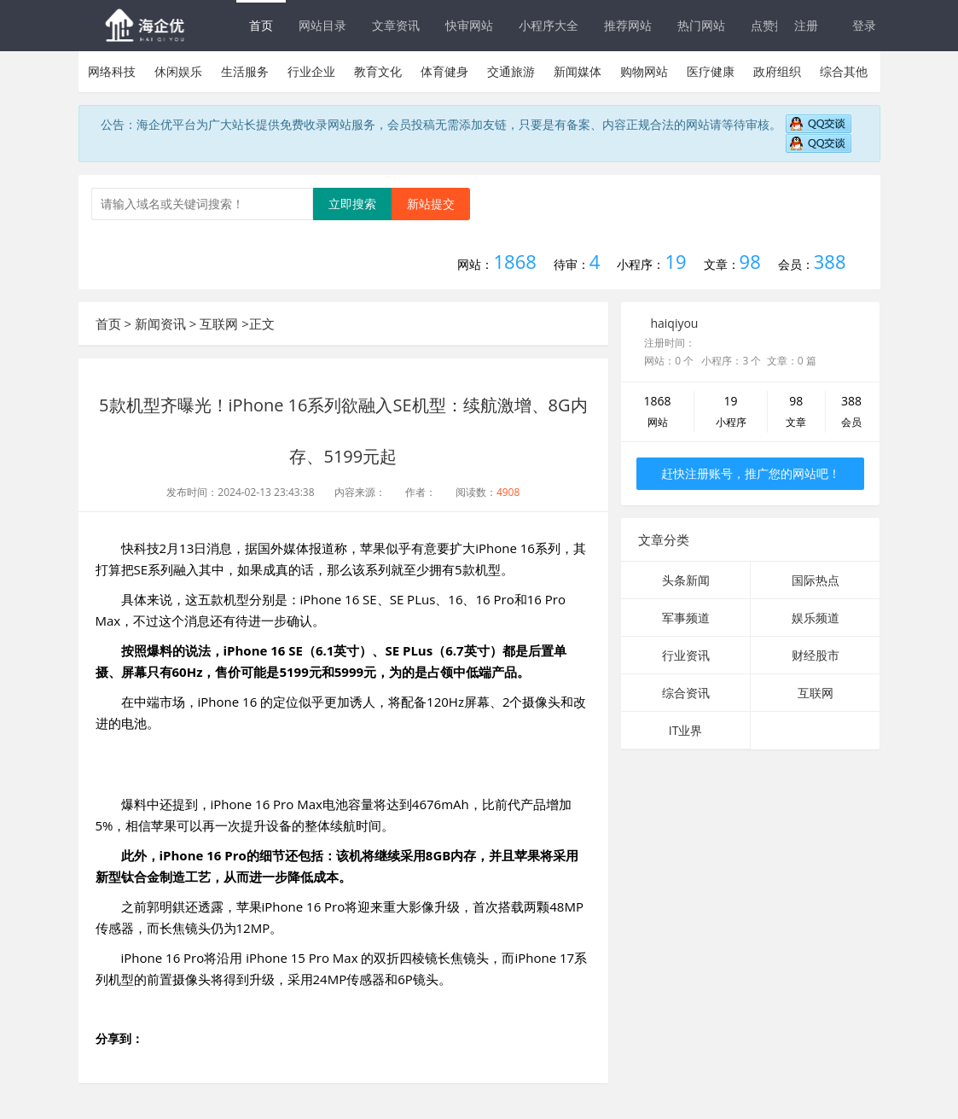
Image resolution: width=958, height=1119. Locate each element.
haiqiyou (674, 323)
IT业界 (686, 730)
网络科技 (112, 71)
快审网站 (469, 25)
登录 (864, 25)
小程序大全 (548, 25)
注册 (806, 25)
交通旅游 (511, 71)
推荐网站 (628, 25)
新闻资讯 (160, 323)
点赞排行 (774, 25)
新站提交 (431, 203)
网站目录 (322, 25)
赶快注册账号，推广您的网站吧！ (750, 473)
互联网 (219, 323)
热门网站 (701, 25)
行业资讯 (686, 655)
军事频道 (686, 617)
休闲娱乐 (178, 71)
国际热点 (815, 580)
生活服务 (245, 71)
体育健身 (444, 71)
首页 (261, 25)
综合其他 (844, 71)
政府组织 (777, 71)
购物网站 (644, 71)
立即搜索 (352, 203)
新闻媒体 (577, 71)
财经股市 (815, 655)
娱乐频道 (815, 617)
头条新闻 (686, 580)
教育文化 (378, 71)
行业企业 (311, 71)
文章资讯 (396, 25)
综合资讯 (686, 693)
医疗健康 (710, 71)
